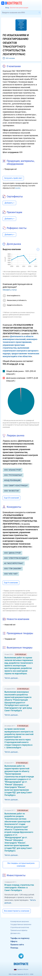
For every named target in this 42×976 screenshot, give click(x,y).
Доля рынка (14, 244)
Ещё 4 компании (11, 583)
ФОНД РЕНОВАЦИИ (12, 480)
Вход (7, 8)
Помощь (14, 948)
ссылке (17, 188)
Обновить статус (10, 290)
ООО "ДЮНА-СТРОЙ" (12, 553)
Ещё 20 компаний (11, 498)
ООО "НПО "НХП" (11, 574)
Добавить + (9, 203)
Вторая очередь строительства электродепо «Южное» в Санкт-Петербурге (19, 887)
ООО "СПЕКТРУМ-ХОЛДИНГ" (16, 558)
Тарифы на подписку (19, 938)
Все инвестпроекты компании (16, 911)
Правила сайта (17, 944)
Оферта (13, 941)
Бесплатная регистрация (19, 8)
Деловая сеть (15, 933)
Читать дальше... (11, 678)
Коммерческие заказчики (19, 921)
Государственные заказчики (20, 924)
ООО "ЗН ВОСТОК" (11, 491)
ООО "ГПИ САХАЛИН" (13, 568)
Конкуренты (14, 506)
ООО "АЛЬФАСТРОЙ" (12, 470)
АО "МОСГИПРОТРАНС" (13, 563)
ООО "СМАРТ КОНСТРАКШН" (16, 485)
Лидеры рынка (15, 435)
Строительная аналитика (19, 927)
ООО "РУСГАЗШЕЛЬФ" (13, 475)
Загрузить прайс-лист (13, 178)
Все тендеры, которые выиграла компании (21, 864)
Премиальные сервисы (18, 930)
